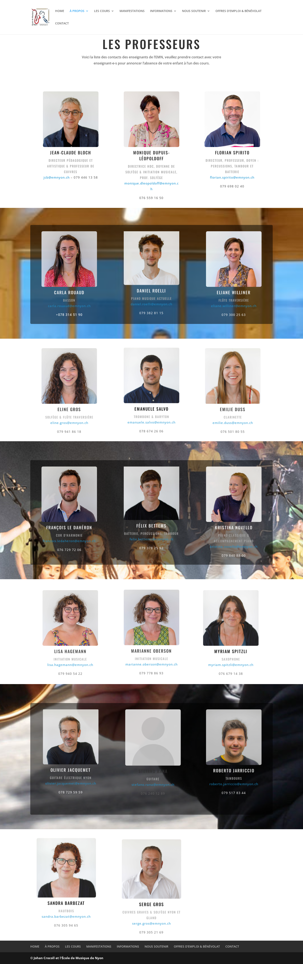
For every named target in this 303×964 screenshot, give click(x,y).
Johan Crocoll (44, 958)
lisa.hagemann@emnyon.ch (67, 665)
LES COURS (102, 11)
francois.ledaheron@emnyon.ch (59, 541)
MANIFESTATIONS (132, 11)
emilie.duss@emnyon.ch (235, 423)
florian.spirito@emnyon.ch (232, 177)
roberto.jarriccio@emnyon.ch (243, 784)
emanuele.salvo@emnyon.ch (151, 418)
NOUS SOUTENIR (194, 11)
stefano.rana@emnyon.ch (162, 784)
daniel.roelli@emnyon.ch (151, 292)
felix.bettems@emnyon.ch (151, 527)
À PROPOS (77, 11)
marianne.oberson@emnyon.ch (151, 661)
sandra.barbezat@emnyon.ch (66, 913)
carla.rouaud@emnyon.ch (60, 306)
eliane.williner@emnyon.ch (243, 306)
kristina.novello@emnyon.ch (243, 546)
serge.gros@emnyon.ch (151, 927)
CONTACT (62, 23)
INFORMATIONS (161, 11)
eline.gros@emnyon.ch (60, 423)
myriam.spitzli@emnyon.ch (221, 665)
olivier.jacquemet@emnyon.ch (70, 780)
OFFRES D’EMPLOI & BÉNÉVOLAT (238, 11)
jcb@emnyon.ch (57, 177)
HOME (59, 11)
